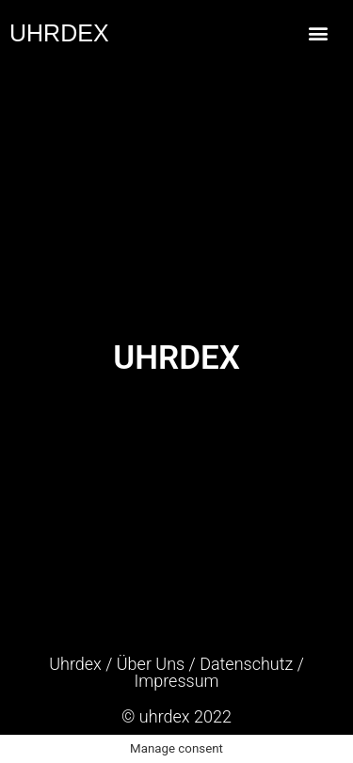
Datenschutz (246, 664)
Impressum (176, 681)
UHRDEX (59, 33)
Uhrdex (75, 664)
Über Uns (151, 664)
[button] (317, 33)
